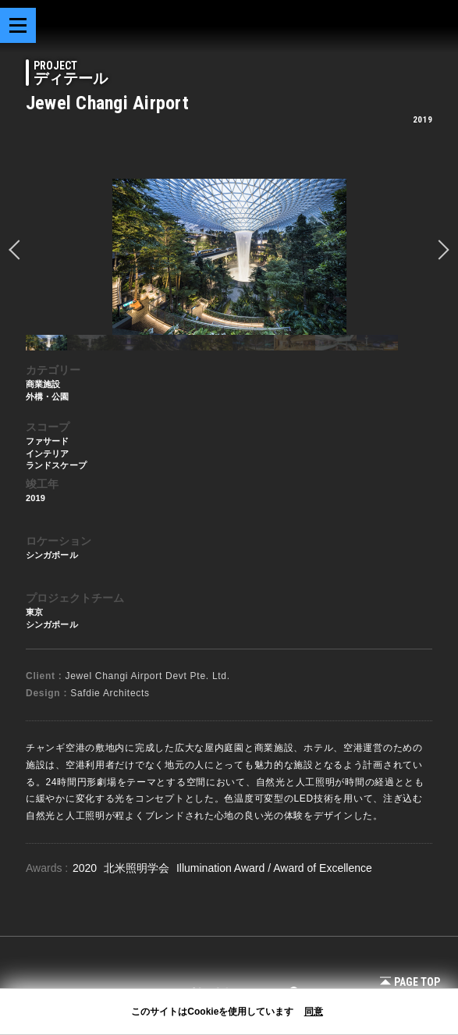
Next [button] (439, 250)
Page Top (410, 982)
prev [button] (19, 250)
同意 (313, 1011)
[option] (229, 257)
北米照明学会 (138, 868)
